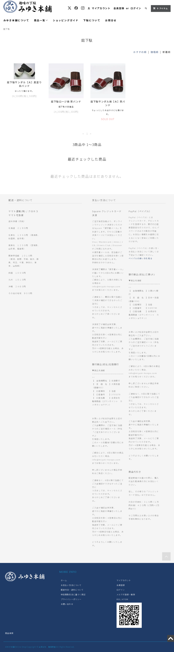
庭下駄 (6, 29)
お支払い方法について (71, 585)
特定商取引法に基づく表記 (73, 594)
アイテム (160, 8)
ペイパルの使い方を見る (140, 258)
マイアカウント (101, 8)
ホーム (64, 580)
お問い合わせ (67, 604)
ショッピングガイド (66, 20)
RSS (118, 599)
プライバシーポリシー (71, 599)
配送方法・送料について (72, 589)
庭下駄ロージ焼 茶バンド (66, 101)
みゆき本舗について (16, 20)
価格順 (155, 52)
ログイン (135, 8)
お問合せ (111, 20)
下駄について (91, 20)
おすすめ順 (139, 52)
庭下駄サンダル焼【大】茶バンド (108, 103)
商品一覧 (41, 20)
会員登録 (119, 8)
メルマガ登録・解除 (126, 594)
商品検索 (9, 633)
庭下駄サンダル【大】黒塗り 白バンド (24, 84)
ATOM (125, 599)
